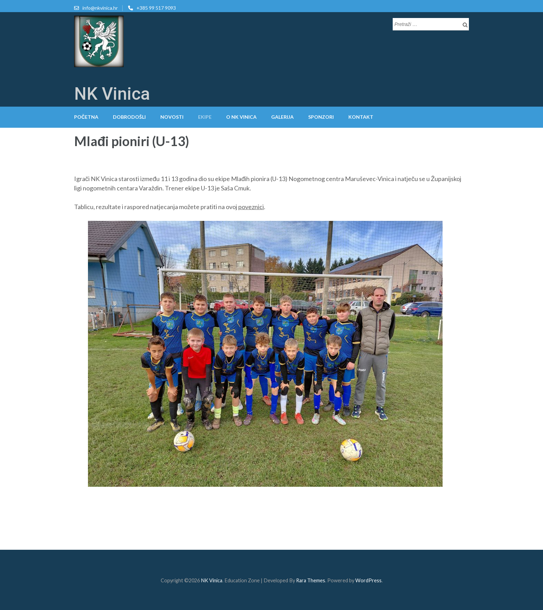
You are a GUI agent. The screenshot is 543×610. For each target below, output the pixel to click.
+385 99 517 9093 (156, 8)
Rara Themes (310, 580)
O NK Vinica (241, 117)
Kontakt (360, 117)
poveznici (251, 206)
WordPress (368, 580)
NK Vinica (112, 94)
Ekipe (205, 117)
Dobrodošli (129, 117)
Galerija (282, 117)
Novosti (172, 117)
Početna (86, 117)
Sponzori (321, 117)
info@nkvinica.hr (100, 8)
